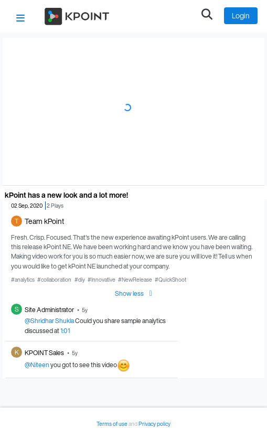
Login (241, 15)
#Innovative (101, 279)
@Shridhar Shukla (49, 320)
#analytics (23, 279)
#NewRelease (135, 279)
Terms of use (113, 424)
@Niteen (37, 364)
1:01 (65, 330)
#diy (79, 279)
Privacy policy (154, 424)
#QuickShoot (170, 279)
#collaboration (54, 279)
